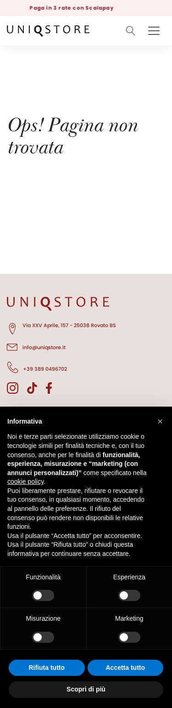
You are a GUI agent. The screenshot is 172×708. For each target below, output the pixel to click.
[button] (160, 421)
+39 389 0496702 (37, 367)
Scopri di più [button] (86, 689)
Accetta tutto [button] (125, 667)
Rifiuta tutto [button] (46, 667)
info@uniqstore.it (36, 345)
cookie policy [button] (25, 481)
